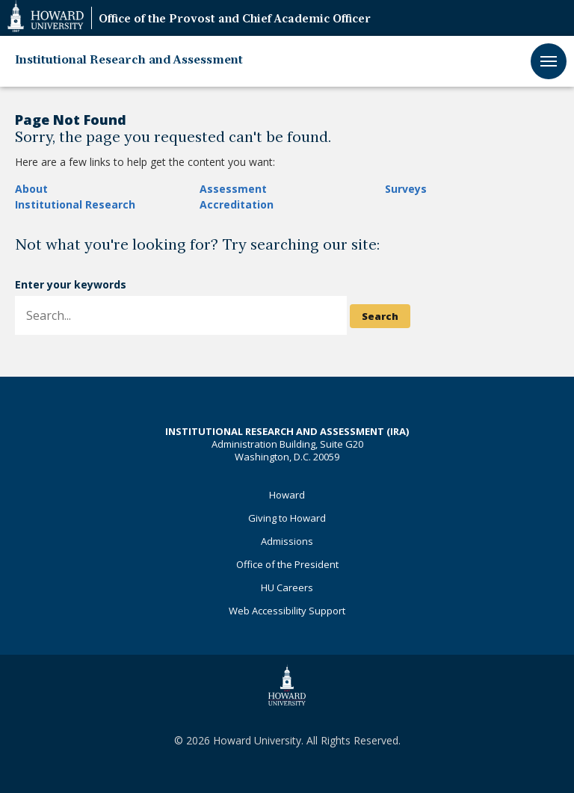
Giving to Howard (287, 518)
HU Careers (287, 587)
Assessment (233, 189)
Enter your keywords (70, 284)
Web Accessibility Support (287, 610)
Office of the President (287, 564)
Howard (287, 495)
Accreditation (237, 204)
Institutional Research (75, 204)
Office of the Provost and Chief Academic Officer (235, 19)
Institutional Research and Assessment (129, 61)
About (31, 189)
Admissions (287, 541)
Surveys (406, 189)
